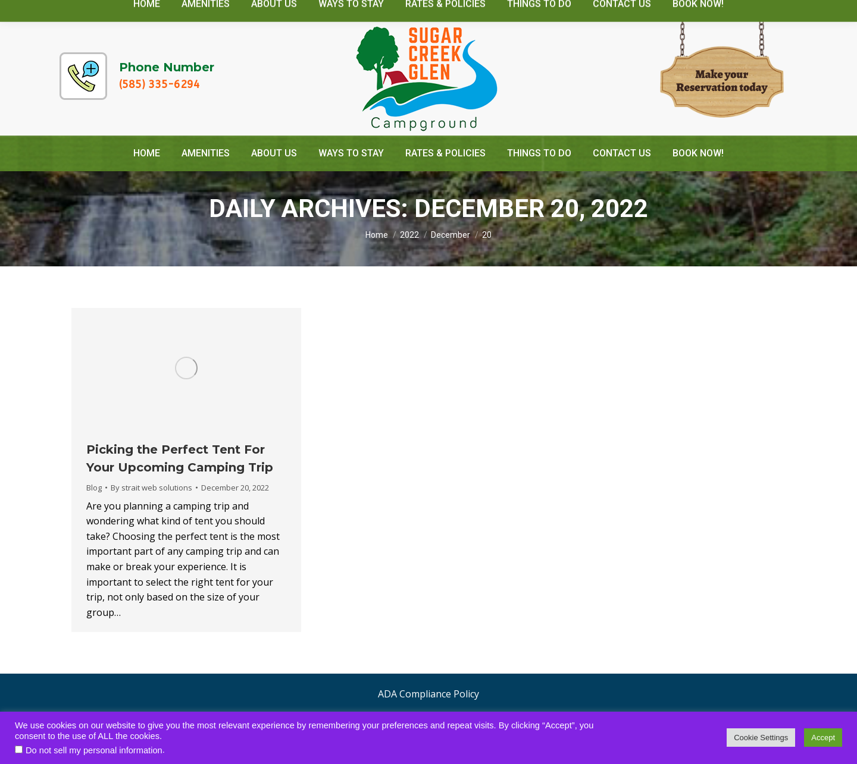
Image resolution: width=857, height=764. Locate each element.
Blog (94, 487)
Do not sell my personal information (94, 750)
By (151, 487)
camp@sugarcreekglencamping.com (694, 11)
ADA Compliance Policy (428, 693)
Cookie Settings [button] (761, 737)
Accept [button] (823, 737)
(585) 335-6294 (159, 84)
